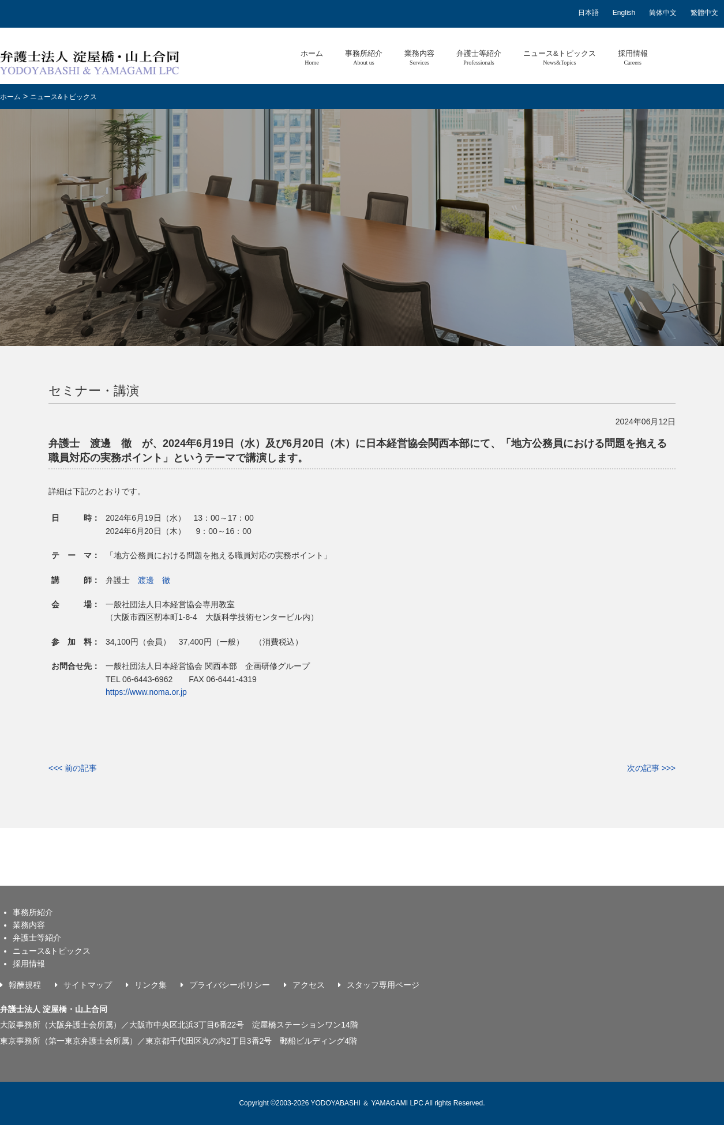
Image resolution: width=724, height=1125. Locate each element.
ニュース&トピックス (559, 57)
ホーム (312, 57)
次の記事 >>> (651, 768)
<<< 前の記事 (72, 768)
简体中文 (663, 13)
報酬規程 (25, 984)
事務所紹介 (363, 57)
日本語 (588, 13)
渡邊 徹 (154, 580)
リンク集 (150, 984)
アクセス (308, 984)
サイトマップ (87, 984)
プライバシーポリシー (229, 984)
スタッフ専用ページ (383, 984)
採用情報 (633, 57)
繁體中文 (704, 13)
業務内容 (419, 57)
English (624, 13)
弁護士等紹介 (478, 57)
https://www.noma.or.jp (146, 692)
